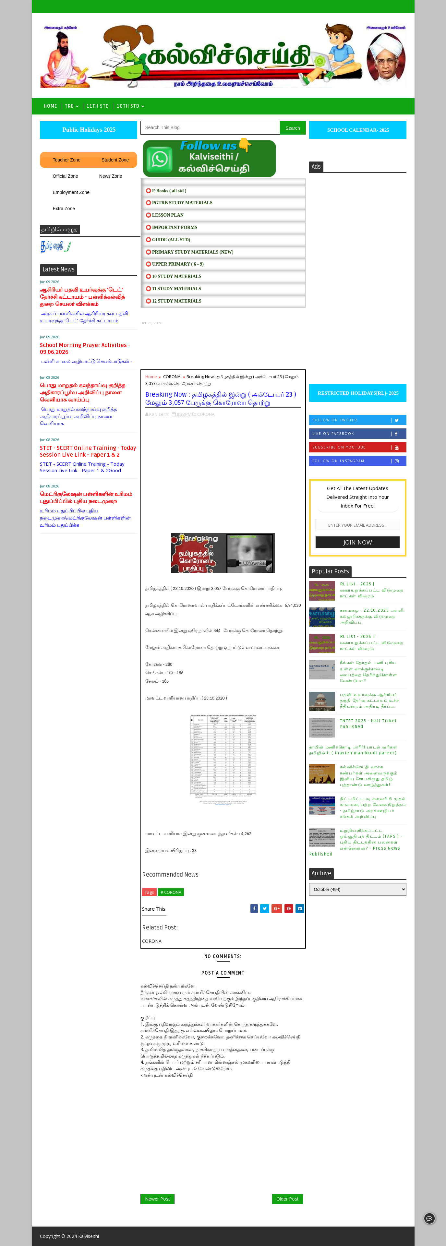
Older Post (287, 1199)
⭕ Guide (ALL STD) (168, 239)
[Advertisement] (223, 347)
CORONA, (206, 414)
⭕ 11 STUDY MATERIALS (173, 288)
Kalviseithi (88, 1236)
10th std (128, 106)
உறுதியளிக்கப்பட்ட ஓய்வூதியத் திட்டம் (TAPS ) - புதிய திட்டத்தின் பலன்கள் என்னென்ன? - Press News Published (356, 842)
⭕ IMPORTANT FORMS (172, 227)
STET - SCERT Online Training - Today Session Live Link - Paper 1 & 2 (88, 451)
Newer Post (157, 1199)
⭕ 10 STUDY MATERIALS (173, 276)
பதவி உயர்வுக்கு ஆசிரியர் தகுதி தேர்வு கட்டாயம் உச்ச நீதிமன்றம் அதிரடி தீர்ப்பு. (369, 700)
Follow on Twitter (359, 420)
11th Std (98, 106)
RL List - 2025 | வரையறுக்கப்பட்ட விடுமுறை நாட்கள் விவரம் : (372, 589)
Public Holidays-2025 (88, 129)
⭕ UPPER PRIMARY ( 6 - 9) (175, 264)
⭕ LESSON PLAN (165, 215)
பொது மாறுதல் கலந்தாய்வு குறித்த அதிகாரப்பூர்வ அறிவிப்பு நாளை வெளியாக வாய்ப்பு (82, 392)
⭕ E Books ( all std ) (166, 190)
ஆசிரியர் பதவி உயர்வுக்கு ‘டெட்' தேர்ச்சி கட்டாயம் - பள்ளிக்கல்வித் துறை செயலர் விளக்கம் (82, 296)
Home (50, 106)
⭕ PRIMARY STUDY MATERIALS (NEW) (190, 252)
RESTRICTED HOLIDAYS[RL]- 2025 (358, 393)
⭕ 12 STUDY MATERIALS (173, 301)
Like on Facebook (359, 433)
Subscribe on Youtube (359, 447)
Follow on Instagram (359, 461)
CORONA (171, 376)
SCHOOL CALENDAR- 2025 (357, 130)
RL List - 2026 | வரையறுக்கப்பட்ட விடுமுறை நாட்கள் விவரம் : (372, 642)
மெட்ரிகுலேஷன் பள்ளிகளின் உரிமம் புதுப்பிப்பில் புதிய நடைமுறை (86, 498)
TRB (69, 106)
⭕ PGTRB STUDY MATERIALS (179, 202)
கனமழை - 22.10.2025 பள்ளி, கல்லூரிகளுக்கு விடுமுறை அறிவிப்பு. (372, 616)
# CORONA (171, 892)
